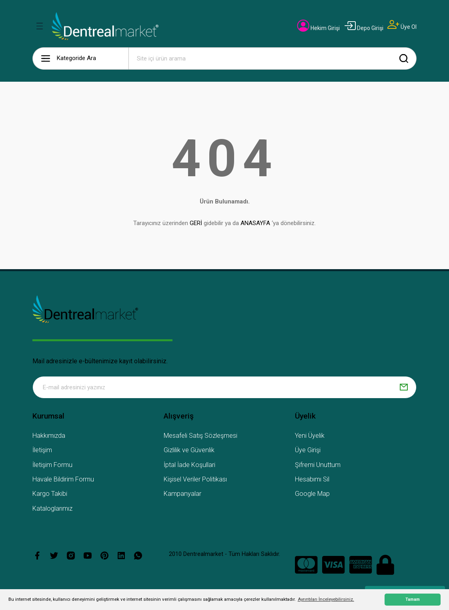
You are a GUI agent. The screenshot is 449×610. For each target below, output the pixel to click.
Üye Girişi (308, 450)
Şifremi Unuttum (318, 465)
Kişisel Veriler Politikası (195, 479)
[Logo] (105, 26)
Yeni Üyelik (310, 435)
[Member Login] (318, 28)
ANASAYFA (255, 223)
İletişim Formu (52, 465)
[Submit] (404, 387)
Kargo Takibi (49, 493)
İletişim (42, 450)
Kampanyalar (182, 493)
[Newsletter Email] (224, 387)
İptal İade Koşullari (189, 465)
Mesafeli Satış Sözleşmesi (200, 435)
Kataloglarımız (52, 508)
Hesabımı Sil (312, 479)
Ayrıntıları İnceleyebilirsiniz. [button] (326, 599)
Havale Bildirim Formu (63, 479)
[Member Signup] (402, 27)
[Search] (272, 58)
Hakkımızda (48, 435)
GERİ (196, 223)
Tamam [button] (412, 599)
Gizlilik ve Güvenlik (189, 450)
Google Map (312, 493)
